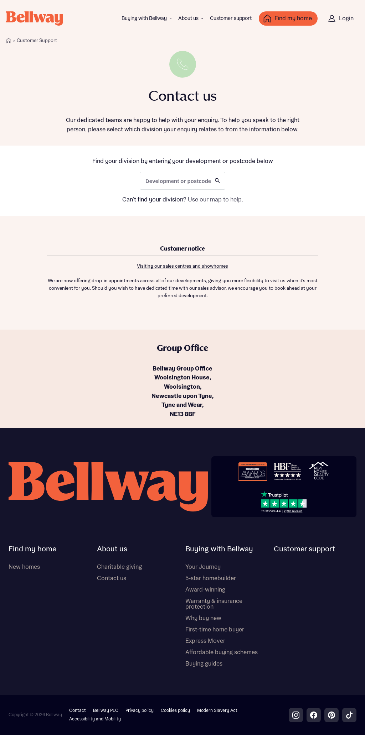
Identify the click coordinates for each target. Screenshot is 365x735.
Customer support (231, 18)
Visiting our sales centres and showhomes (182, 266)
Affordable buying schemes (221, 652)
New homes (24, 567)
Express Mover (205, 641)
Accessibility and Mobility (95, 719)
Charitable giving (119, 567)
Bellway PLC (105, 710)
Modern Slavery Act (217, 710)
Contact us (111, 578)
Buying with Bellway (144, 18)
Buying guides (203, 664)
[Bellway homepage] (108, 486)
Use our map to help (215, 199)
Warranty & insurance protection (213, 604)
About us (188, 18)
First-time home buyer (214, 629)
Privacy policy (139, 710)
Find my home (32, 549)
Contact (77, 710)
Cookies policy (175, 710)
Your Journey (203, 567)
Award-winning (205, 590)
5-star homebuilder (210, 578)
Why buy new (203, 618)
